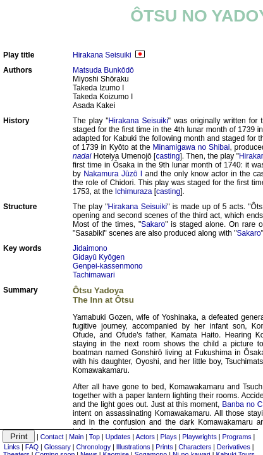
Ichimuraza (133, 191)
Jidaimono (90, 248)
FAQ (32, 447)
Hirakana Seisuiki (102, 55)
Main (76, 436)
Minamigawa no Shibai (191, 147)
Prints (164, 447)
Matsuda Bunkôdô (103, 70)
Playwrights (199, 436)
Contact (52, 436)
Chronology (93, 447)
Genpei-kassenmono (108, 266)
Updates (118, 436)
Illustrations (133, 447)
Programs (236, 436)
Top (94, 436)
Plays (168, 436)
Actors (145, 436)
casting (168, 156)
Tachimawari (94, 274)
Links (12, 447)
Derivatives (233, 447)
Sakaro (153, 224)
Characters (194, 447)
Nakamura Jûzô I (112, 173)
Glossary (57, 447)
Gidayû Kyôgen (99, 257)
